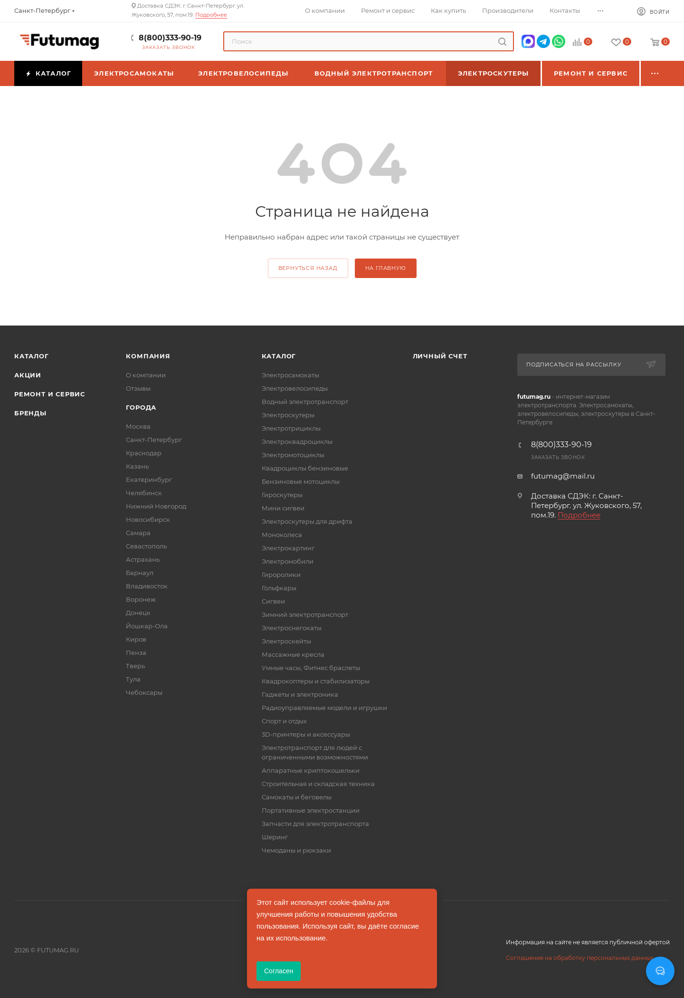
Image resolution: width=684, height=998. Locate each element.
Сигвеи (273, 601)
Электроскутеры (288, 415)
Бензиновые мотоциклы (301, 481)
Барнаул (139, 572)
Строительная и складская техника (318, 783)
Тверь (135, 666)
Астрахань (143, 559)
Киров (136, 639)
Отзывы (138, 388)
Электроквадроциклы (297, 441)
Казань (137, 466)
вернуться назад (308, 268)
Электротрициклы (291, 428)
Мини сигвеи (283, 508)
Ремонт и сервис (49, 394)
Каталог (31, 356)
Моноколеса (282, 534)
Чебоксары (144, 692)
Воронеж (141, 599)
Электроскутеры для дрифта (307, 521)
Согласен (278, 971)
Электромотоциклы (293, 455)
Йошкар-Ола (147, 626)
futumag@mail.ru (563, 475)
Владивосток (147, 586)
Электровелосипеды (295, 388)
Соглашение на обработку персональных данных (579, 957)
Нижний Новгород (156, 506)
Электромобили (288, 561)
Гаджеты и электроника (300, 694)
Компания (148, 356)
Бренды (30, 413)
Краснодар (144, 453)
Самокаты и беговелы (297, 797)
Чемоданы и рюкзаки (296, 850)
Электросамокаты (290, 375)
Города (141, 407)
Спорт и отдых (284, 721)
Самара (138, 533)
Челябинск (144, 493)
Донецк (138, 612)
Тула (133, 679)
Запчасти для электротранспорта (315, 823)
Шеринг (275, 837)
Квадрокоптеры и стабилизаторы (316, 681)
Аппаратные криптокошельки (311, 770)
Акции (27, 375)
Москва (138, 426)
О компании (146, 375)
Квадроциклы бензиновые (305, 468)
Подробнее (211, 14)
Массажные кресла (293, 654)
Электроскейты (286, 641)
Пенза (136, 652)
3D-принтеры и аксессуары (306, 734)
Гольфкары (279, 588)
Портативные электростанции (311, 810)
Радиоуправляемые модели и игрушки (324, 707)
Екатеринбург (149, 479)
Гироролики (281, 574)
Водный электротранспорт (305, 401)
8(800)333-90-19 (170, 37)
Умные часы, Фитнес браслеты (311, 668)
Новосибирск (148, 519)
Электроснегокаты (292, 628)
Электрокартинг (288, 548)
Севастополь (146, 546)
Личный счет (440, 356)
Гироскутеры (282, 495)
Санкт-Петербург (154, 439)
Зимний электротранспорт (305, 614)
